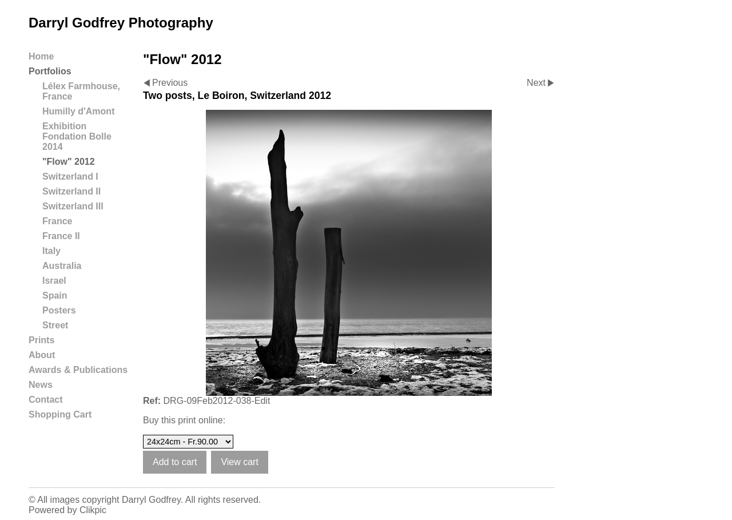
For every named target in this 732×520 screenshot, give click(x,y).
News (41, 385)
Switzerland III (73, 206)
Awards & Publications (78, 370)
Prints (41, 340)
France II (61, 236)
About (42, 355)
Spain (54, 295)
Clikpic (92, 510)
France (57, 221)
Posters (59, 310)
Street (55, 325)
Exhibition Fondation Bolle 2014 (77, 136)
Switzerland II (71, 191)
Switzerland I (70, 176)
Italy (51, 251)
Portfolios (50, 71)
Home (41, 56)
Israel (54, 280)
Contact (46, 399)
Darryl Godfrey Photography (121, 22)
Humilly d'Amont (78, 111)
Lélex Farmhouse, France (81, 91)
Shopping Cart (60, 414)
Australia (61, 266)
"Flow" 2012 (68, 161)
